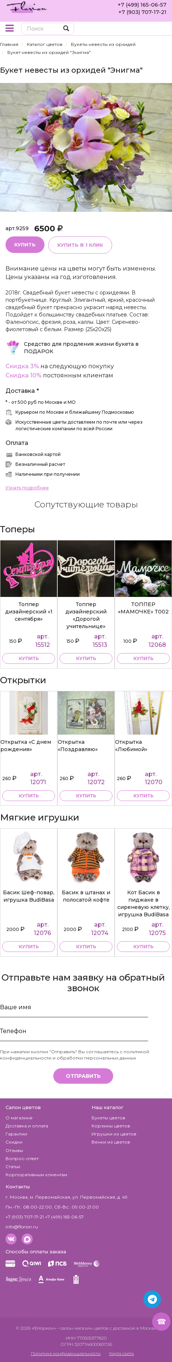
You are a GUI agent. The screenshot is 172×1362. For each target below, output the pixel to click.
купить (29, 658)
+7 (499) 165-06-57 (142, 4)
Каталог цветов (44, 44)
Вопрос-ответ (22, 1158)
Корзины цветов (111, 1126)
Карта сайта (121, 1353)
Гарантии (16, 1134)
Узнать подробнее (27, 487)
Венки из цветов (111, 1142)
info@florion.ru (22, 1226)
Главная (9, 44)
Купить (25, 244)
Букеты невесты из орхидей (103, 44)
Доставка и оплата (27, 1126)
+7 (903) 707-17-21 (142, 12)
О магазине (19, 1117)
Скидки (14, 1142)
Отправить (83, 1076)
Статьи (13, 1166)
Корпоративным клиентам (36, 1174)
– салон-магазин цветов (82, 1328)
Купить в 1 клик (80, 245)
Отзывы (14, 1150)
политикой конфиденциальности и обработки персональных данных (74, 1055)
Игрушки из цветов (114, 1134)
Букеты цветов (108, 1117)
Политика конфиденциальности (66, 1353)
